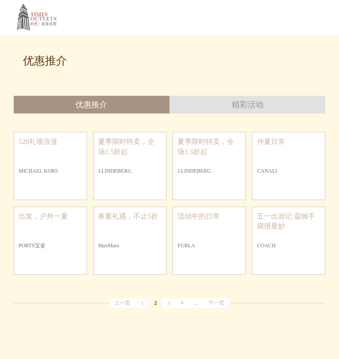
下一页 (216, 303)
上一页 (122, 303)
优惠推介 (91, 104)
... (196, 303)
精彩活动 (248, 104)
